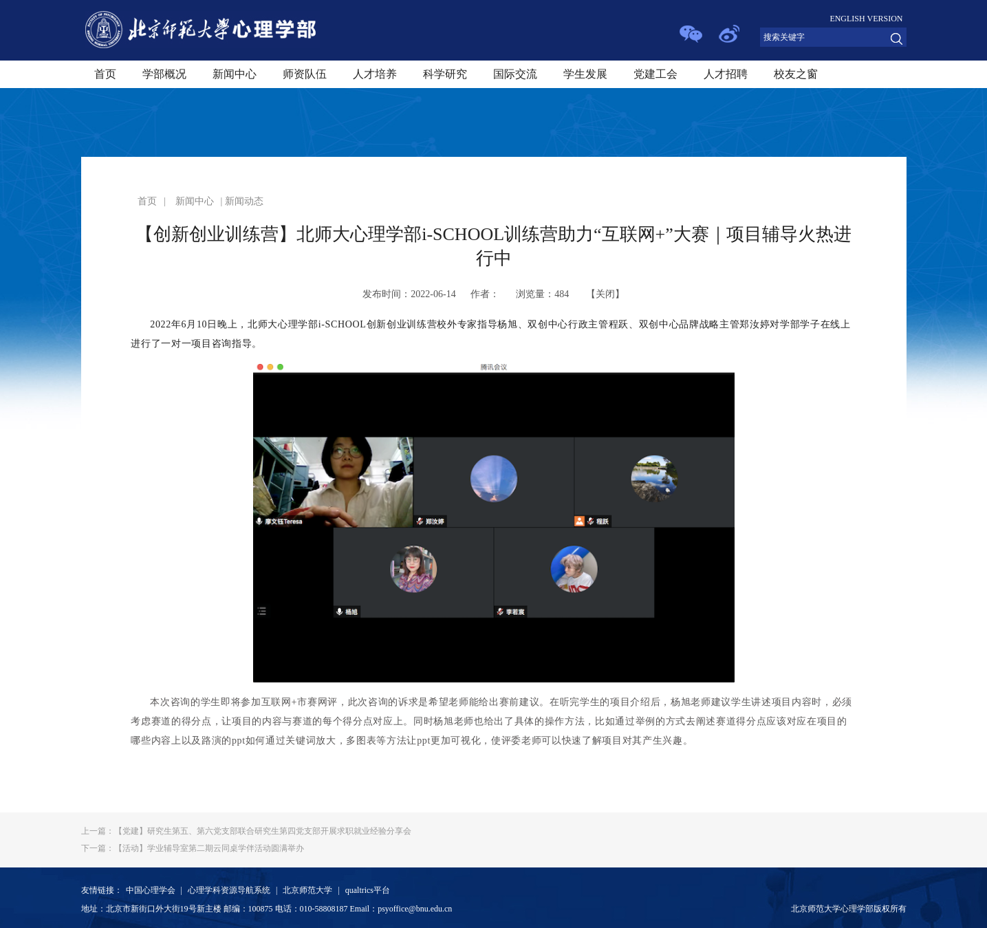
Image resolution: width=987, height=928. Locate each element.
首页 (105, 74)
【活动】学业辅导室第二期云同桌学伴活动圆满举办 (192, 848)
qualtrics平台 (367, 890)
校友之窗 (796, 74)
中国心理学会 (150, 890)
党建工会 (655, 74)
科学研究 (445, 74)
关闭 (605, 294)
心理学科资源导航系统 (229, 890)
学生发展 (585, 74)
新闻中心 (235, 74)
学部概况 (164, 74)
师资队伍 (305, 74)
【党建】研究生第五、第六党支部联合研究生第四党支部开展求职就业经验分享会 (246, 831)
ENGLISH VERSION (865, 18)
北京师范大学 (307, 890)
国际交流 (515, 74)
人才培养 (375, 74)
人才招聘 (726, 74)
